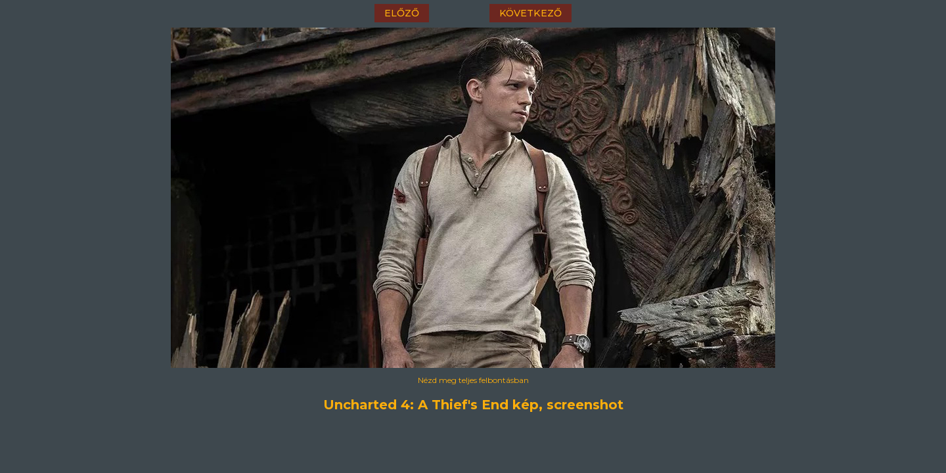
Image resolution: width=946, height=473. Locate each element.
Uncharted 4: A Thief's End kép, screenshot (473, 405)
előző (401, 13)
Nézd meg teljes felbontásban (473, 380)
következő (530, 13)
